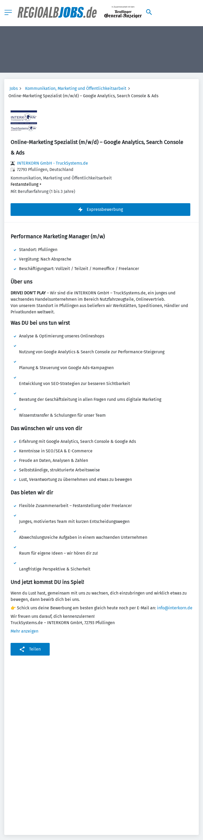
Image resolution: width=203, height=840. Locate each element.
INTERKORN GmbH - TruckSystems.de (52, 163)
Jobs (14, 88)
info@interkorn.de (174, 607)
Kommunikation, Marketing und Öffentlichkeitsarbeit (75, 88)
